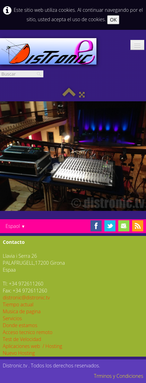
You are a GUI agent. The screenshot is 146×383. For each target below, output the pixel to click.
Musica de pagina (22, 311)
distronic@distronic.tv (26, 297)
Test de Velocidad (22, 339)
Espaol (15, 226)
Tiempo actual (18, 304)
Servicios (12, 318)
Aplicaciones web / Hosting (32, 346)
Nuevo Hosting (19, 353)
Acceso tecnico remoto (27, 332)
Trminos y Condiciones (118, 376)
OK (113, 19)
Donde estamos (20, 325)
